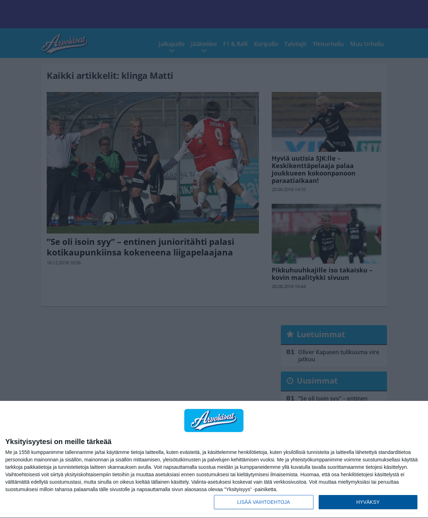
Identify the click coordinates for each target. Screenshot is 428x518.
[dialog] (214, 459)
